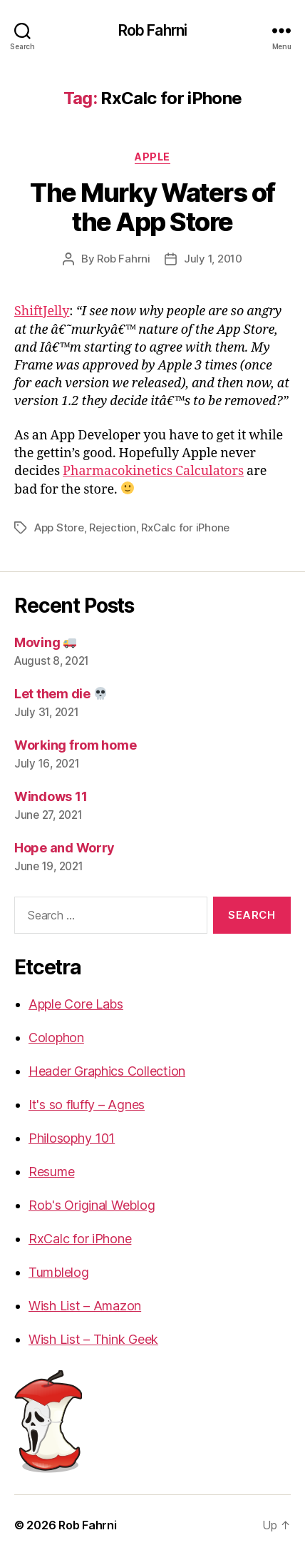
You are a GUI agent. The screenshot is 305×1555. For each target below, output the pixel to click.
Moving (45, 642)
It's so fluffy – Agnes (87, 1104)
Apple (152, 157)
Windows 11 (50, 796)
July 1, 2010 (213, 258)
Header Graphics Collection (107, 1071)
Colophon (56, 1037)
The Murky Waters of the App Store (152, 207)
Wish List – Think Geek (93, 1339)
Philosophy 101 (72, 1138)
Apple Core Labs (76, 1003)
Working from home (75, 745)
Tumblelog (59, 1272)
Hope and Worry (64, 847)
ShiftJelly (41, 311)
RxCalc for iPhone (185, 527)
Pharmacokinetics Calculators (153, 471)
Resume (51, 1171)
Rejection (112, 527)
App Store (59, 527)
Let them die (60, 693)
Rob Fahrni (152, 30)
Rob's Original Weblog (92, 1205)
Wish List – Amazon (85, 1305)
